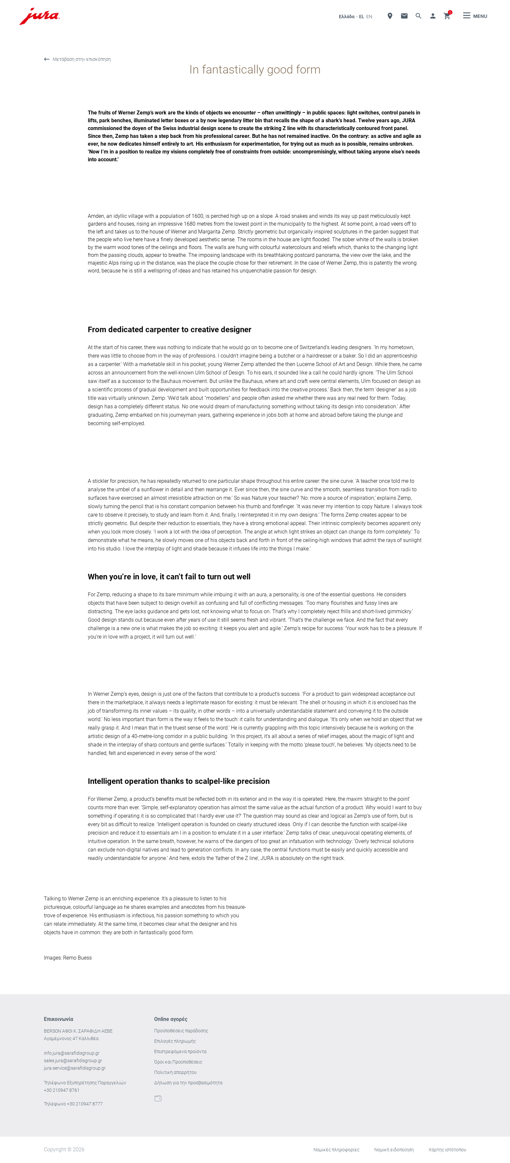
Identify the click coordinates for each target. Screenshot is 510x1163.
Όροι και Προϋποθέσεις (178, 1061)
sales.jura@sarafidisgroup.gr (73, 1060)
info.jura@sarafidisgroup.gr (72, 1053)
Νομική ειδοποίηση (394, 1149)
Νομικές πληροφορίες (336, 1149)
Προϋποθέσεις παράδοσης (181, 1030)
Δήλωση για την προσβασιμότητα (188, 1082)
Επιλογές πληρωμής (175, 1041)
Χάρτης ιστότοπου (447, 1149)
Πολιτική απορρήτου (175, 1072)
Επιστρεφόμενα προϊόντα (180, 1051)
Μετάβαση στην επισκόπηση (82, 59)
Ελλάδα (347, 16)
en (369, 16)
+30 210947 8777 (85, 1103)
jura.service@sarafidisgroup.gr (75, 1068)
